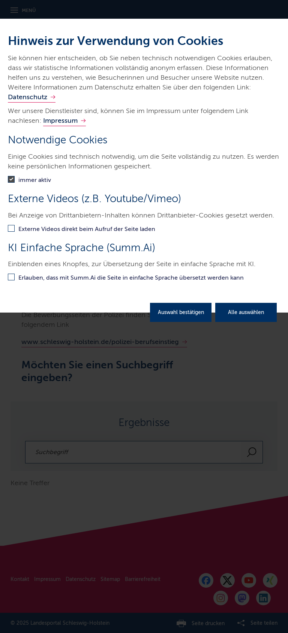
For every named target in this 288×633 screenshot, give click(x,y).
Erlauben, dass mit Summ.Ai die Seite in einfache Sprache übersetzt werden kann (131, 277)
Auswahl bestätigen (181, 312)
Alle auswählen (246, 312)
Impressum (60, 120)
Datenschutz (27, 97)
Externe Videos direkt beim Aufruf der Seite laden (86, 228)
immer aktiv (34, 179)
